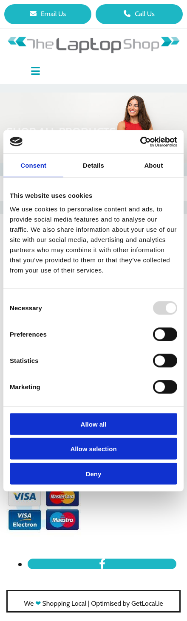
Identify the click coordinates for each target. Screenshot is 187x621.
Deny (94, 473)
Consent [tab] (33, 165)
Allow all (94, 423)
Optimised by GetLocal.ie (127, 603)
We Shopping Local (55, 603)
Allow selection (93, 448)
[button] (47, 14)
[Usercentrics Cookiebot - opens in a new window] (140, 141)
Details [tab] (93, 165)
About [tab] (153, 165)
